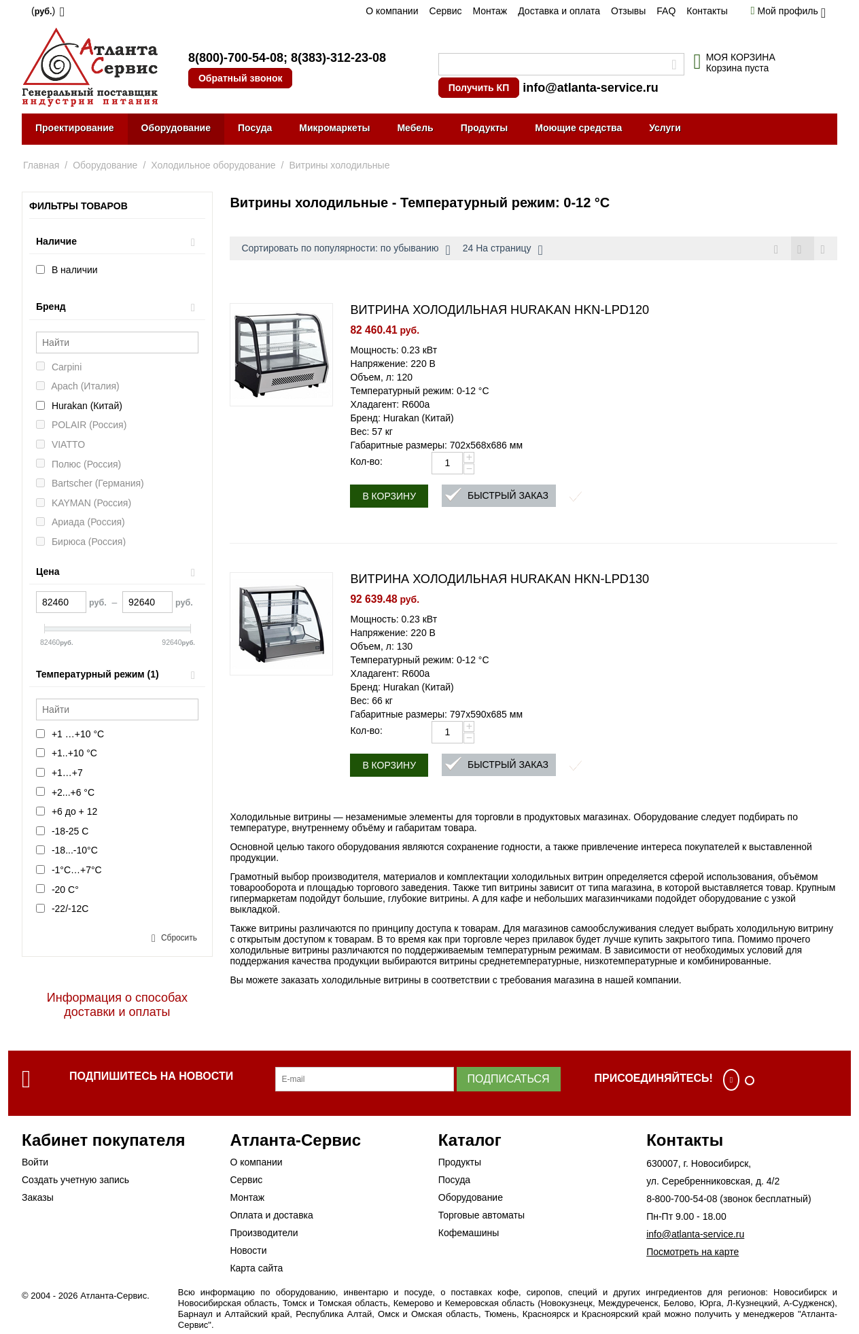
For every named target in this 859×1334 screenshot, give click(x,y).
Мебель (415, 127)
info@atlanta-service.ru (591, 87)
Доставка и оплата (559, 10)
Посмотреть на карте (692, 1251)
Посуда (255, 127)
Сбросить (179, 938)
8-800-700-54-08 (681, 1198)
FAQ (666, 10)
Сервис (446, 10)
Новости (248, 1250)
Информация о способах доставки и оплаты (117, 1005)
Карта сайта (256, 1268)
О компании (392, 10)
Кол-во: (366, 462)
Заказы (38, 1197)
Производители (264, 1232)
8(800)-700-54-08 (235, 58)
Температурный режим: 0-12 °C (419, 392)
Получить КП (479, 87)
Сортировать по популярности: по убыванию (345, 250)
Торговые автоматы (481, 1215)
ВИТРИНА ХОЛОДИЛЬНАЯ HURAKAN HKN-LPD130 (499, 580)
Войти (35, 1162)
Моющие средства (578, 127)
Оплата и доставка (271, 1215)
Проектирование (74, 127)
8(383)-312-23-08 (338, 58)
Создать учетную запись (75, 1179)
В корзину (389, 497)
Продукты (484, 127)
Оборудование (176, 127)
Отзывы (628, 10)
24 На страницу (503, 250)
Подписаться (509, 1079)
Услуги (665, 127)
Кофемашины (468, 1232)
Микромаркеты (334, 127)
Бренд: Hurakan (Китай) (401, 419)
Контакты (706, 10)
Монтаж (489, 10)
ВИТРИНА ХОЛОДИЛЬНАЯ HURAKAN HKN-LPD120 (499, 311)
